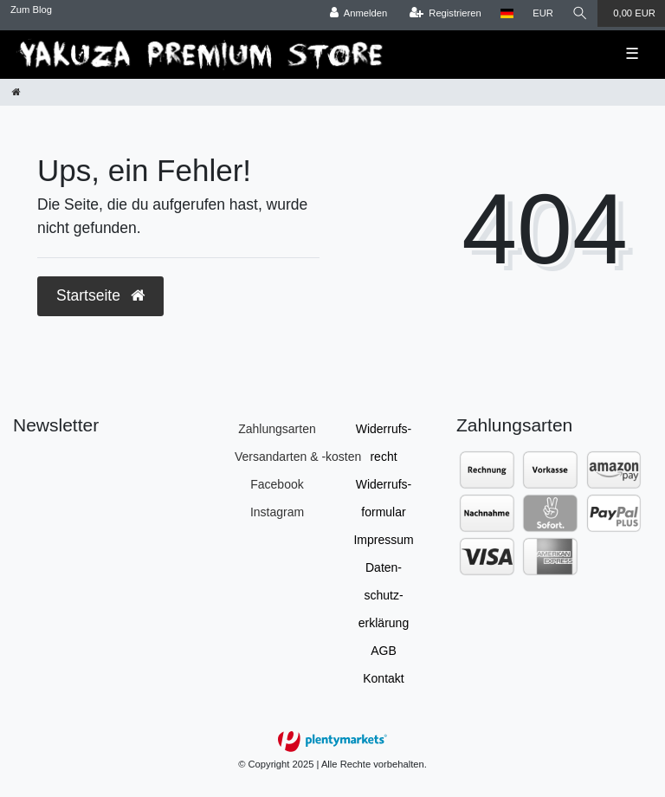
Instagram (277, 512)
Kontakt (383, 678)
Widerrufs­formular (384, 498)
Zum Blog (31, 9)
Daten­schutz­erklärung (383, 595)
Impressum (383, 540)
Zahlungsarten (277, 429)
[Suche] (580, 13)
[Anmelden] (358, 13)
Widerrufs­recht (384, 442)
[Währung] (543, 13)
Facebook (276, 484)
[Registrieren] (445, 13)
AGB (384, 651)
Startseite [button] (100, 295)
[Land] (507, 13)
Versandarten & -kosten (298, 456)
